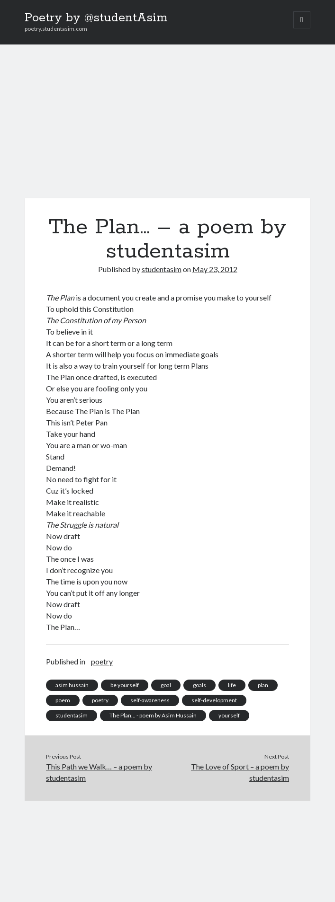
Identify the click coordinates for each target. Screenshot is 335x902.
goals (199, 685)
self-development (214, 700)
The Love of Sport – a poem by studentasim (240, 772)
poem (62, 700)
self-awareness (150, 700)
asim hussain (72, 685)
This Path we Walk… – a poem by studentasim (99, 772)
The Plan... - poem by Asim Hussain (153, 715)
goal (166, 685)
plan (263, 685)
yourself (229, 715)
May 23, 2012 (214, 269)
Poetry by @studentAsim (96, 18)
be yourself (124, 685)
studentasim (161, 269)
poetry (102, 661)
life (232, 685)
